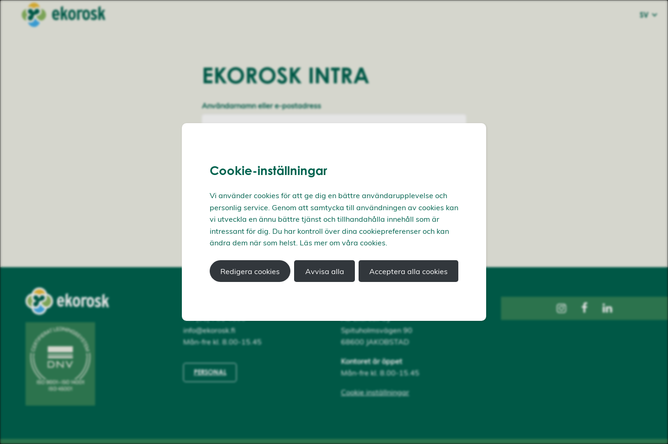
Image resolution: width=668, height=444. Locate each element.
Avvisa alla (324, 271)
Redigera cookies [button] (250, 271)
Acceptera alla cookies (408, 271)
